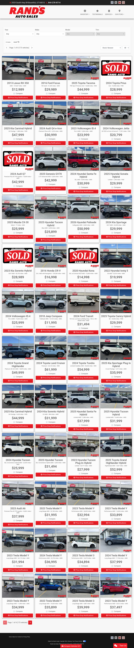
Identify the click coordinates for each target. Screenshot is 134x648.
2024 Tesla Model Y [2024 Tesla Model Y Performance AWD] (51, 556)
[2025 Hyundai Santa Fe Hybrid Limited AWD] (83, 398)
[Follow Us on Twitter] (115, 2)
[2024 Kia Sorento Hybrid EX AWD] (51, 398)
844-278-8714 (54, 2)
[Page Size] (125, 48)
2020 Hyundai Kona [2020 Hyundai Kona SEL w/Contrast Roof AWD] (83, 272)
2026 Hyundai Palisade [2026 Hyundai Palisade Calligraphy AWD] (83, 223)
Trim (97, 30)
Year (6, 30)
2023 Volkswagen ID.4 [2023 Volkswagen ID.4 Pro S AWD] (83, 129)
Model (67, 30)
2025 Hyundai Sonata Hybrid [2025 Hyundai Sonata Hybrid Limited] (116, 177)
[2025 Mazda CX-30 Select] (18, 209)
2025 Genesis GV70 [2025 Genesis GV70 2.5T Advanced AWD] (51, 175)
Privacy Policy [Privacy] (26, 636)
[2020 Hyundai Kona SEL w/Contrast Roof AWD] (83, 257)
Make (37, 30)
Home (10, 636)
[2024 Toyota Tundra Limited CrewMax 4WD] (83, 349)
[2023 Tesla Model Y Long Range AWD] (51, 495)
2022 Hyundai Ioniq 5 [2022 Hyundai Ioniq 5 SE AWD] (116, 272)
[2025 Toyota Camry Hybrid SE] (116, 302)
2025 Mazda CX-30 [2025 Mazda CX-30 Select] (18, 223)
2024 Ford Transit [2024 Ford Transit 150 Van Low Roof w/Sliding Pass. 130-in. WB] (83, 317)
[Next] (32, 48)
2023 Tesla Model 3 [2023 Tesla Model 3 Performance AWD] (83, 556)
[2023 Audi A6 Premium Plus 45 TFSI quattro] (18, 495)
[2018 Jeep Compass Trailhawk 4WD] (51, 302)
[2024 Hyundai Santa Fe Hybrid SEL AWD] (83, 160)
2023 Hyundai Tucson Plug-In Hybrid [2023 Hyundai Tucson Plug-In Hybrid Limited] (83, 463)
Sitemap (70, 641)
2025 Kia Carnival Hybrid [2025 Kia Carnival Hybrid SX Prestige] (18, 129)
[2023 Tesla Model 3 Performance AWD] (83, 542)
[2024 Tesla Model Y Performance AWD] (51, 542)
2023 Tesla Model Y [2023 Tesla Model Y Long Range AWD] (51, 509)
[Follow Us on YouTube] (119, 2)
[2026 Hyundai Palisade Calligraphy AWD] (83, 209)
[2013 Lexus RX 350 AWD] (18, 68)
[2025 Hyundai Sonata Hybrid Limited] (116, 160)
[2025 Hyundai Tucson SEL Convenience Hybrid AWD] (51, 446)
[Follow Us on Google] (123, 2)
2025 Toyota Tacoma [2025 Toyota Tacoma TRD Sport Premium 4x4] (83, 83)
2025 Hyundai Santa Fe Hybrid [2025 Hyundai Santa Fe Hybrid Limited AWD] (83, 415)
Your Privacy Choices (79, 641)
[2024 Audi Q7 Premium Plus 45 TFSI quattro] (18, 160)
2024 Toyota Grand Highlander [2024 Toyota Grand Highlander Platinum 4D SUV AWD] (18, 366)
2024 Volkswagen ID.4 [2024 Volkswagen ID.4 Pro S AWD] (17, 317)
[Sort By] (111, 48)
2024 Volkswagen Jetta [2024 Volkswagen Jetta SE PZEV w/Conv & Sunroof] (116, 129)
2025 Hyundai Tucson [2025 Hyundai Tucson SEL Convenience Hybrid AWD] (50, 461)
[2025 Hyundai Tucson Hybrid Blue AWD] (51, 209)
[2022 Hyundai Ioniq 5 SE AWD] (116, 257)
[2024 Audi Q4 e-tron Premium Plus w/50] (51, 115)
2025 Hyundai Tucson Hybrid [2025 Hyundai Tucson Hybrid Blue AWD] (50, 225)
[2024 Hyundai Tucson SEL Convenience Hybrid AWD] (18, 446)
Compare (19, 94)
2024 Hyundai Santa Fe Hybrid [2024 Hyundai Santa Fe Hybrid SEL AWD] (83, 177)
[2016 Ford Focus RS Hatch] (51, 68)
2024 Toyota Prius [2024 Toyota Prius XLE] (116, 83)
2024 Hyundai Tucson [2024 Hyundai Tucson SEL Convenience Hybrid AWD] (18, 461)
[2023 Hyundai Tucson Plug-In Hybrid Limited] (83, 446)
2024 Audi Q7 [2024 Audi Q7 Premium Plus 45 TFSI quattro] (18, 175)
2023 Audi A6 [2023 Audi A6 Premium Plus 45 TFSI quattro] (18, 509)
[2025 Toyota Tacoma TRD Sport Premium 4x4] (83, 68)
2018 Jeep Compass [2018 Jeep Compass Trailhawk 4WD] (50, 317)
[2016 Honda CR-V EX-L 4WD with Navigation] (51, 257)
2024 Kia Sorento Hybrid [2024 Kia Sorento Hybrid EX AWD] (50, 413)
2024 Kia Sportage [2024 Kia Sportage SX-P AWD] (116, 223)
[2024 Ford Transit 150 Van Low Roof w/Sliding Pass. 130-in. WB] (83, 302)
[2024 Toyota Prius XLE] (116, 68)
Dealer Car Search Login (53, 641)
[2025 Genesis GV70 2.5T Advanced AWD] (51, 160)
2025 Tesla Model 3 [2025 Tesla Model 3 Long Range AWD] (83, 602)
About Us (14, 636)
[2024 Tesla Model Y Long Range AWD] (116, 542)
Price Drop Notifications (18, 98)
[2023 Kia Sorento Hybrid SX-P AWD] (18, 257)
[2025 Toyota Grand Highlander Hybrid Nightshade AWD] (116, 446)
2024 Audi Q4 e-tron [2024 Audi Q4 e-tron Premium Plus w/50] (50, 129)
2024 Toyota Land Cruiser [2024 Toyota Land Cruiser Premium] (50, 364)
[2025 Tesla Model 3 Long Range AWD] (83, 587)
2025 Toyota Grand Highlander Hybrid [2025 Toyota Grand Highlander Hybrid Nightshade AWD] (116, 463)
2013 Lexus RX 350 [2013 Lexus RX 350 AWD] (18, 83)
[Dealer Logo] (27, 12)
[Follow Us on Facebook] (112, 2)
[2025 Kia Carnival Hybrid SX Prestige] (18, 115)
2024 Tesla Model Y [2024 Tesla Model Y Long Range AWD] (116, 556)
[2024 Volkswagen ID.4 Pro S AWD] (18, 302)
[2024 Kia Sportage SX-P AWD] (116, 209)
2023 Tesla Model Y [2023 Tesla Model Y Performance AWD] (83, 509)
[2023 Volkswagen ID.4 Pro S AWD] (83, 115)
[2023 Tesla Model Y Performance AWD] (83, 495)
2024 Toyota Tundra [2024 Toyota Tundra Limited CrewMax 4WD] (83, 364)
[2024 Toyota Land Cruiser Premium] (51, 349)
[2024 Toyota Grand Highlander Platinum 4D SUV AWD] (18, 349)
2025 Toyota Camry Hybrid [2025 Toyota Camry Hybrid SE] (116, 317)
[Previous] (7, 48)
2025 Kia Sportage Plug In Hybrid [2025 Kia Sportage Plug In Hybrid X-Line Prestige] (116, 366)
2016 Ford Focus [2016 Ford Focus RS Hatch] (50, 83)
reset (16, 42)
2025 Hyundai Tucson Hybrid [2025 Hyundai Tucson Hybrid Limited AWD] (116, 415)
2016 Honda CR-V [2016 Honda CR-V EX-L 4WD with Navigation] (51, 272)
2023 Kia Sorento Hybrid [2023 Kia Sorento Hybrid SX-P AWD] (18, 272)
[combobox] (20, 34)
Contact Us (20, 636)
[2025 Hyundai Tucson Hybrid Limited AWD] (116, 398)
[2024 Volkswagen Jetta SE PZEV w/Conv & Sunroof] (116, 115)
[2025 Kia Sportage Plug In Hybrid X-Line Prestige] (116, 349)
